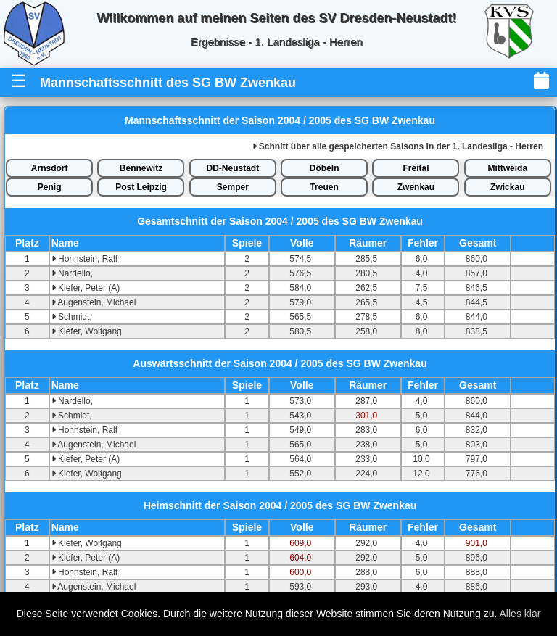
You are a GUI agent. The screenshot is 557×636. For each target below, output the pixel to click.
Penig (50, 187)
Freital (416, 168)
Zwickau (507, 187)
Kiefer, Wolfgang (86, 331)
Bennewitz (141, 168)
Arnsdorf (49, 168)
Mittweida (507, 168)
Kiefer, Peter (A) (85, 288)
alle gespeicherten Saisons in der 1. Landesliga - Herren (397, 146)
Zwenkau (415, 187)
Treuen (324, 187)
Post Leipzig (141, 187)
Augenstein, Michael (93, 302)
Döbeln (324, 168)
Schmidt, (71, 317)
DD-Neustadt (232, 168)
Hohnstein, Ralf (84, 259)
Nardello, (72, 273)
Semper (233, 187)
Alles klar (520, 613)
